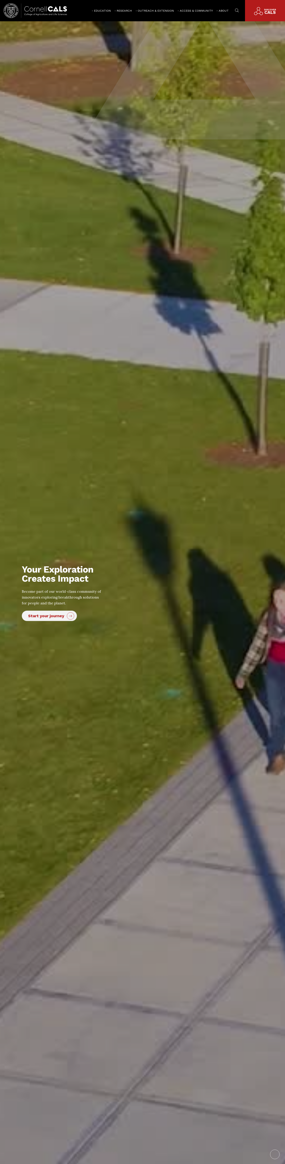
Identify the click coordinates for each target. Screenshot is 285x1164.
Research (124, 10)
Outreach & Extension (156, 10)
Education (102, 10)
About (224, 10)
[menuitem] (101, 10)
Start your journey (46, 616)
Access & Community (196, 10)
